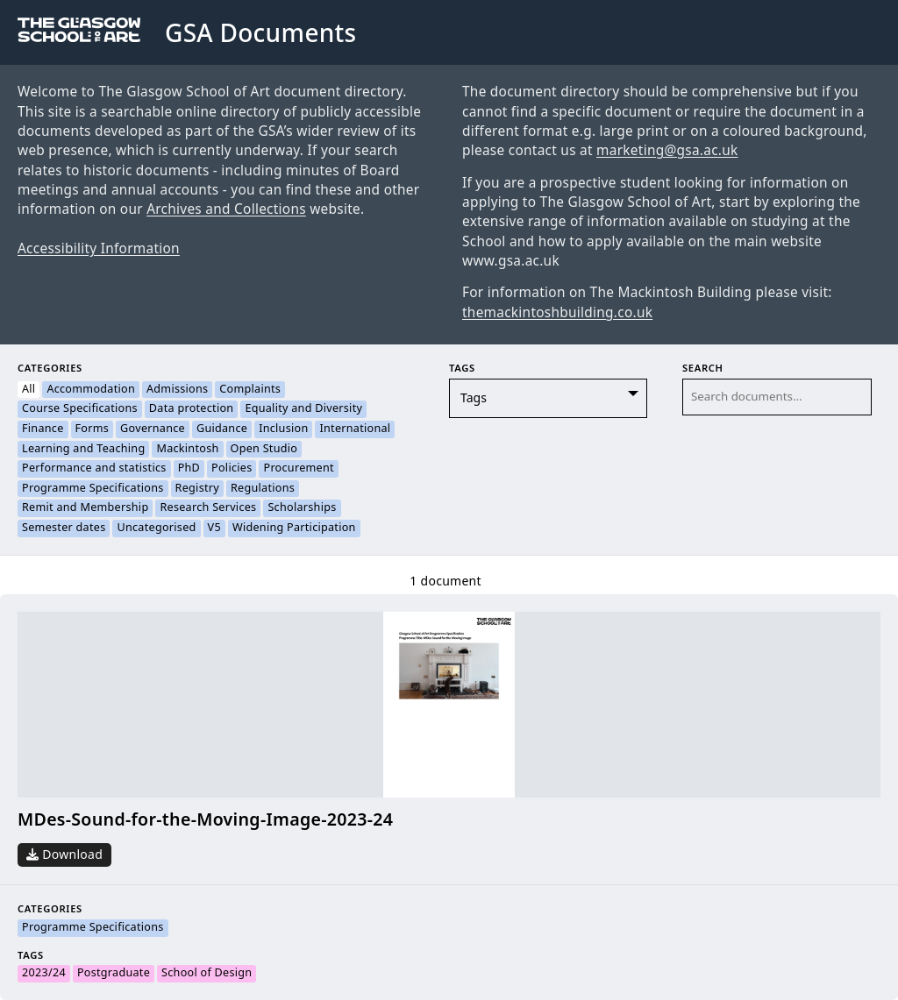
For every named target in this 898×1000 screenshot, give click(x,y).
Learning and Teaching (83, 449)
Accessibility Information (99, 249)
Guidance (221, 429)
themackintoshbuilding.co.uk (557, 313)
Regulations (263, 489)
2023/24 (44, 973)
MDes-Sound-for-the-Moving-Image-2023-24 (205, 820)
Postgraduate (113, 973)
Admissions (177, 390)
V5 (214, 528)
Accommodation (90, 390)
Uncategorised (156, 528)
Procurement (298, 469)
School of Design (206, 973)
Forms (92, 429)
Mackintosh (187, 449)
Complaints (250, 390)
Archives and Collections (226, 209)
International (354, 429)
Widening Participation (294, 528)
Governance (152, 429)
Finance (43, 429)
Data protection (191, 409)
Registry (197, 489)
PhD (189, 469)
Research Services (208, 508)
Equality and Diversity (303, 409)
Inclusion (283, 429)
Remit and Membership (85, 508)
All (28, 390)
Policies (231, 469)
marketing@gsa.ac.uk (667, 151)
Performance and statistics (94, 469)
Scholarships (301, 508)
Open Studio (264, 449)
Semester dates (63, 528)
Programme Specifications (93, 489)
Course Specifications (80, 409)
